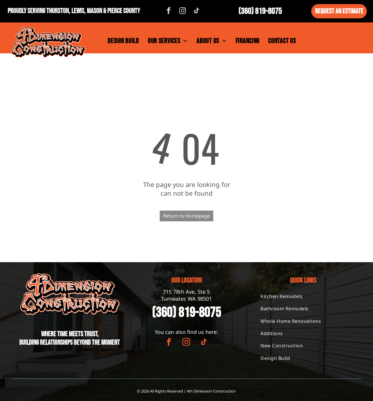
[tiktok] (196, 11)
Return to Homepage (186, 216)
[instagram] (182, 11)
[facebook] (168, 11)
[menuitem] (123, 41)
